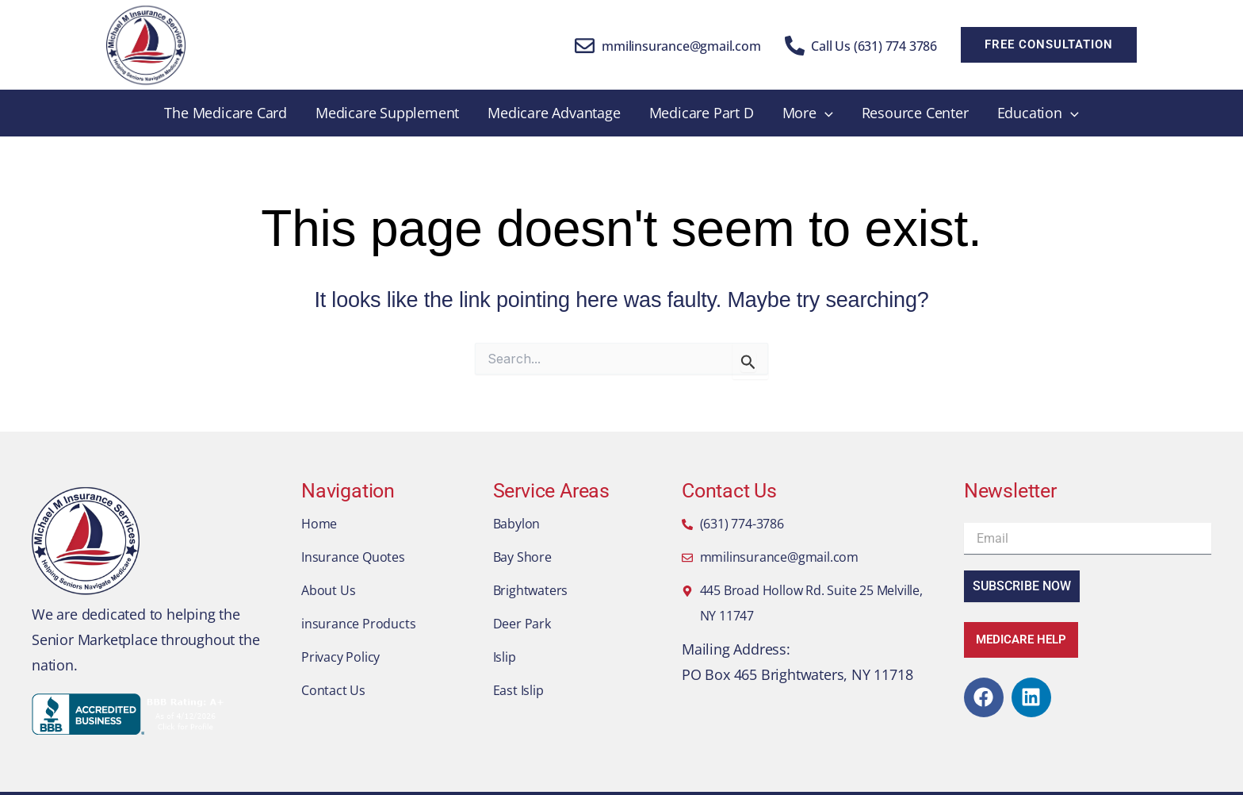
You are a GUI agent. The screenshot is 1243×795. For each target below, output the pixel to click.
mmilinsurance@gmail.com (681, 46)
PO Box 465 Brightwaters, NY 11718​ (797, 674)
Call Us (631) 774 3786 (874, 46)
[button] (1049, 45)
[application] (825, 113)
